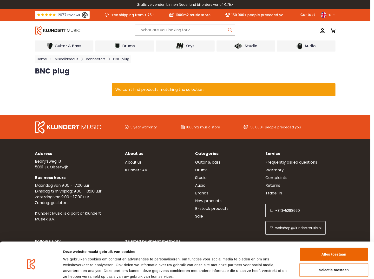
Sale (199, 216)
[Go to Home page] (85, 30)
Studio (201, 177)
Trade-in (273, 193)
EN (328, 15)
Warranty (274, 170)
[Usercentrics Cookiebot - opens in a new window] (31, 269)
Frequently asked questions (291, 162)
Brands (201, 193)
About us (133, 162)
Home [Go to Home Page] (42, 59)
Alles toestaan (333, 232)
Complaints (276, 177)
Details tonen (260, 269)
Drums (201, 170)
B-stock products (212, 208)
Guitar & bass (208, 162)
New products (208, 201)
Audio (200, 185)
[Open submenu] (64, 46)
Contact (307, 14)
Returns (272, 185)
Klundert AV (136, 170)
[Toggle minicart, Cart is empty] (331, 30)
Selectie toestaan (334, 248)
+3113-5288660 (284, 210)
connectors (95, 59)
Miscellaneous (66, 59)
